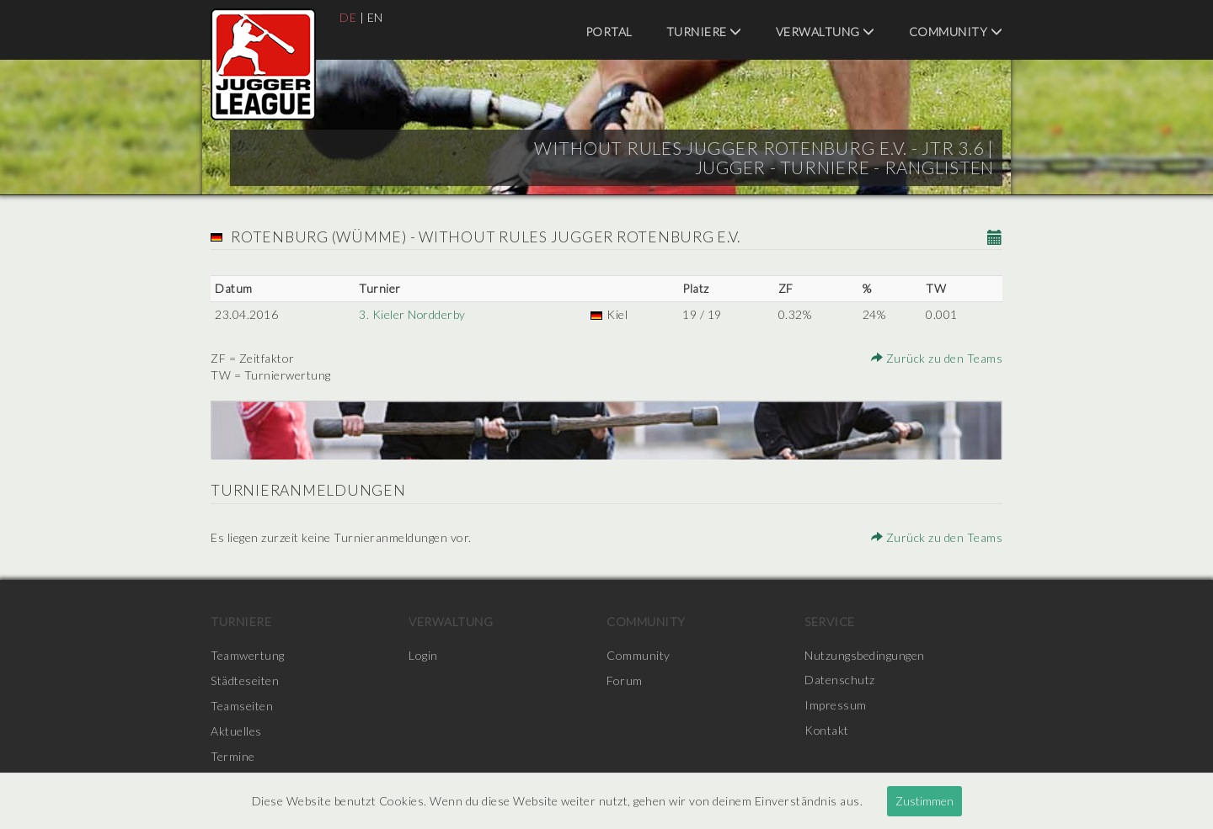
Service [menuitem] (829, 621)
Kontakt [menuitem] (827, 731)
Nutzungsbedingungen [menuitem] (864, 655)
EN (375, 17)
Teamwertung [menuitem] (248, 655)
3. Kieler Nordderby (413, 314)
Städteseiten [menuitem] (245, 680)
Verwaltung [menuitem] (825, 31)
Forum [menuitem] (624, 680)
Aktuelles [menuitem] (236, 731)
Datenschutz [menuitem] (839, 680)
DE (347, 17)
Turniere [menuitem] (704, 31)
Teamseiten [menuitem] (242, 706)
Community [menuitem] (956, 31)
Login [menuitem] (423, 655)
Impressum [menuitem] (835, 706)
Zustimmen (924, 801)
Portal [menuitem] (609, 31)
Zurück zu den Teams (937, 358)
